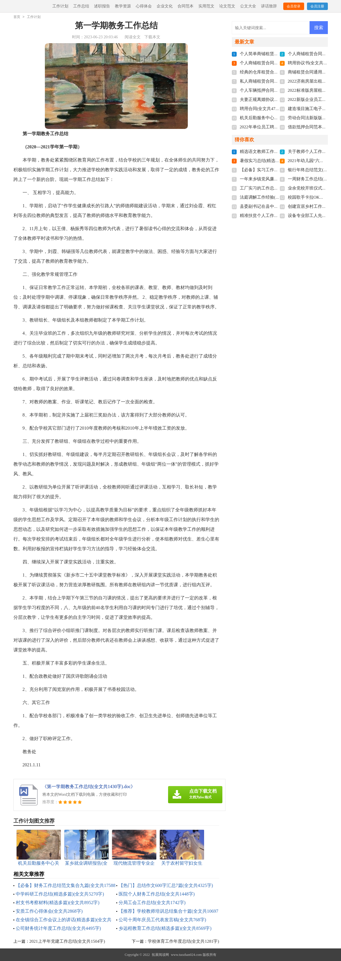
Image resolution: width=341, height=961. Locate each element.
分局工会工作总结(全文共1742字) (152, 902)
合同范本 (186, 6)
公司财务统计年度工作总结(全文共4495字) (58, 928)
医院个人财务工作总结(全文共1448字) (157, 894)
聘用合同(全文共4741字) (263, 108)
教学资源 (123, 6)
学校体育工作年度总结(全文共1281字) (183, 941)
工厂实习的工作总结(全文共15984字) (274, 188)
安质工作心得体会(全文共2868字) (49, 911)
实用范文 (206, 6)
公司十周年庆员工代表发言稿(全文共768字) (162, 919)
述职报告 (102, 6)
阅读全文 (133, 37)
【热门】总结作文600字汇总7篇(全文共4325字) (166, 885)
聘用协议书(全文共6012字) (313, 63)
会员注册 (317, 6)
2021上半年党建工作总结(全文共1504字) (67, 941)
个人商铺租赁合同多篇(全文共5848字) (275, 63)
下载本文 (152, 37)
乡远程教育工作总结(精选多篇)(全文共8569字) (165, 928)
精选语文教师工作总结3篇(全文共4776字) (279, 151)
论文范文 (227, 6)
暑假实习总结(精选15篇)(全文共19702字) (278, 160)
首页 (16, 17)
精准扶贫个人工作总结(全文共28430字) (277, 215)
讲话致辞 (269, 6)
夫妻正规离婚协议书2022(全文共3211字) (277, 99)
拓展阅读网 (160, 955)
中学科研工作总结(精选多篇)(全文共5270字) (60, 894)
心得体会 (144, 6)
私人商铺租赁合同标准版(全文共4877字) (278, 81)
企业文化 (165, 6)
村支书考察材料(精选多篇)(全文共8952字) (57, 902)
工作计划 (60, 6)
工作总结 (81, 6)
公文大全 (248, 6)
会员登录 (293, 6)
